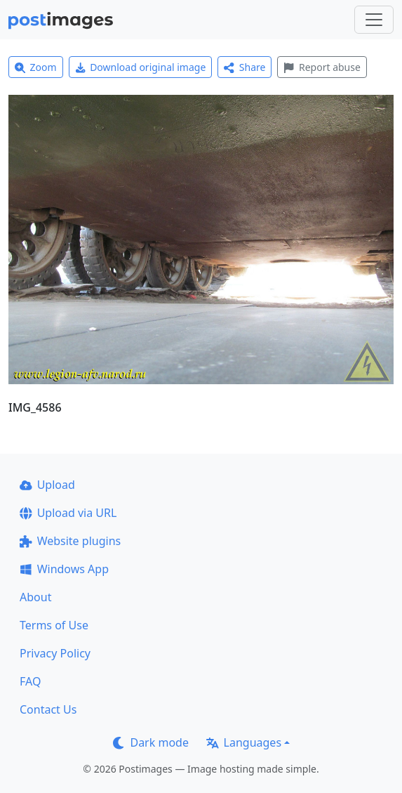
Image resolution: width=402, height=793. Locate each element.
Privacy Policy (55, 653)
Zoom (36, 67)
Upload (47, 484)
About (35, 597)
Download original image (140, 67)
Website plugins (70, 541)
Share (244, 67)
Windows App (64, 569)
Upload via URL (68, 512)
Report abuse (321, 67)
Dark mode (151, 742)
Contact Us (48, 709)
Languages (243, 742)
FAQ (30, 681)
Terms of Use (54, 625)
